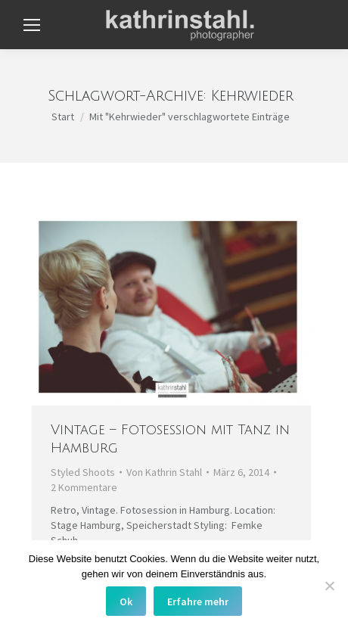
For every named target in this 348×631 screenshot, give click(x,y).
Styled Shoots (83, 472)
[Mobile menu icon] (32, 25)
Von (164, 472)
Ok (126, 601)
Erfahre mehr (197, 601)
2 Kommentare (84, 487)
